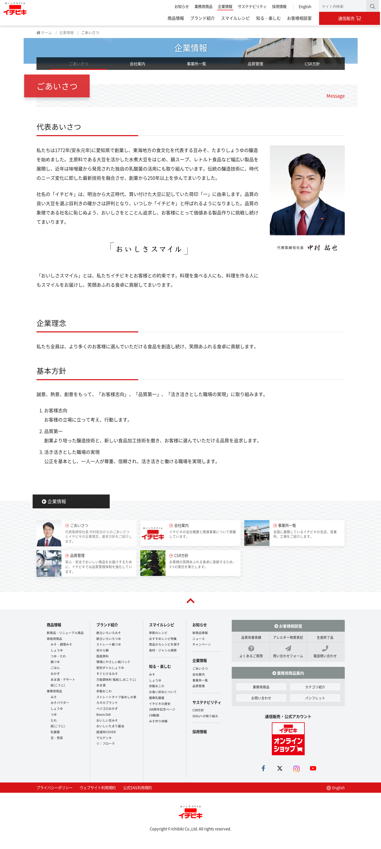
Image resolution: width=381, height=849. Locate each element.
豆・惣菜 (57, 738)
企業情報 (224, 6)
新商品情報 (200, 633)
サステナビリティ (251, 6)
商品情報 (174, 18)
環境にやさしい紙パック (113, 662)
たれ (54, 721)
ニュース (198, 639)
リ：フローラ (105, 744)
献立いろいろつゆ (108, 639)
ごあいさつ (78, 66)
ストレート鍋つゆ (108, 645)
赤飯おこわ (104, 691)
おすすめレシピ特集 (163, 639)
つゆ (54, 715)
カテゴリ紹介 (315, 689)
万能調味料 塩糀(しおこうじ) (116, 680)
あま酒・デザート (63, 680)
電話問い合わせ (325, 655)
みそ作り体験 (158, 719)
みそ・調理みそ (61, 645)
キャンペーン (201, 645)
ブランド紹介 (201, 18)
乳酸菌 (55, 732)
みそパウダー (60, 703)
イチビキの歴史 (160, 701)
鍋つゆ (55, 662)
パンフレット (315, 701)
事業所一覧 (196, 66)
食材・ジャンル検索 (163, 650)
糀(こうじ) (58, 686)
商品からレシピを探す (164, 645)
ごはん (55, 668)
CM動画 (154, 713)
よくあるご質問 (251, 655)
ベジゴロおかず (107, 709)
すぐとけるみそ (107, 674)
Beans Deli (103, 715)
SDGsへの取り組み (205, 711)
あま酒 (101, 686)
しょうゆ (57, 650)
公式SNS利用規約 (137, 791)
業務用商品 (202, 6)
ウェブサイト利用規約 (98, 791)
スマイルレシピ (234, 18)
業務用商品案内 (288, 676)
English (304, 6)
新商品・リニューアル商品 (65, 633)
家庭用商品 (54, 639)
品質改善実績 (251, 640)
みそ (54, 697)
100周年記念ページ (162, 707)
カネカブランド (107, 703)
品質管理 (255, 66)
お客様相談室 (298, 18)
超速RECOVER (106, 732)
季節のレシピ (158, 633)
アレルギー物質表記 (288, 640)
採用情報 (278, 6)
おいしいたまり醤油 (110, 726)
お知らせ (180, 6)
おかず (55, 674)
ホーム (44, 33)
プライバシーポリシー (54, 791)
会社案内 (137, 66)
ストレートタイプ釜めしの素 (116, 697)
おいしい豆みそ (107, 721)
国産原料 (102, 656)
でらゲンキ (104, 738)
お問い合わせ (261, 701)
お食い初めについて (163, 690)
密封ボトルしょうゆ (110, 668)
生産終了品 (325, 640)
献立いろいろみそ (108, 633)
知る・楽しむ (267, 18)
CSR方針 (312, 66)
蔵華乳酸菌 (156, 695)
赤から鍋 (102, 650)
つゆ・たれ (58, 656)
